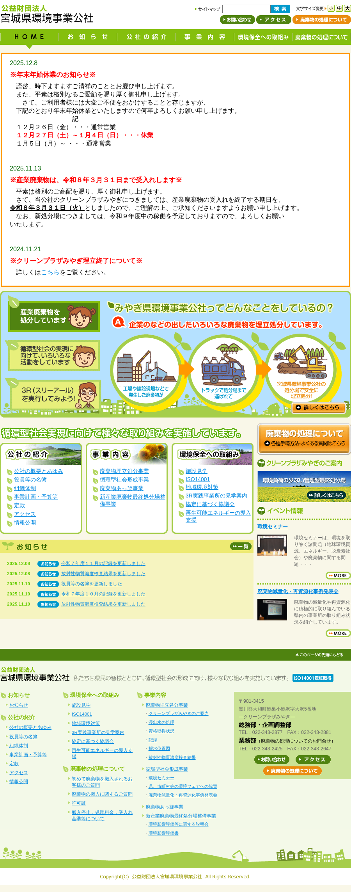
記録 (153, 739)
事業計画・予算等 (36, 497)
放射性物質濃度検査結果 (172, 757)
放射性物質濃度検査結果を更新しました (103, 573)
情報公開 (25, 523)
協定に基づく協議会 (210, 504)
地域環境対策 (202, 487)
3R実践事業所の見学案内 (216, 496)
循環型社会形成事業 (124, 480)
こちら (50, 272)
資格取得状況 (161, 731)
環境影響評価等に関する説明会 (179, 824)
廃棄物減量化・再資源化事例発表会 (298, 591)
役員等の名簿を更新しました (91, 583)
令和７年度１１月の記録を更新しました (103, 563)
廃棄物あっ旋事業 (122, 488)
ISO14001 (198, 479)
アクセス (25, 514)
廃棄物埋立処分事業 (124, 471)
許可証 (79, 803)
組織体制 (25, 488)
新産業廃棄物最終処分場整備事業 (181, 816)
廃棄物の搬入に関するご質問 (102, 794)
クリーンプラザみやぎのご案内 (179, 713)
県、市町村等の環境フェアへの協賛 (183, 786)
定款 (19, 505)
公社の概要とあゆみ (38, 471)
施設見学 (196, 471)
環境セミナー (272, 527)
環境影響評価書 (164, 833)
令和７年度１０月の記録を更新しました (103, 594)
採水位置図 (159, 748)
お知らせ (18, 705)
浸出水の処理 (161, 722)
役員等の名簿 (30, 480)
